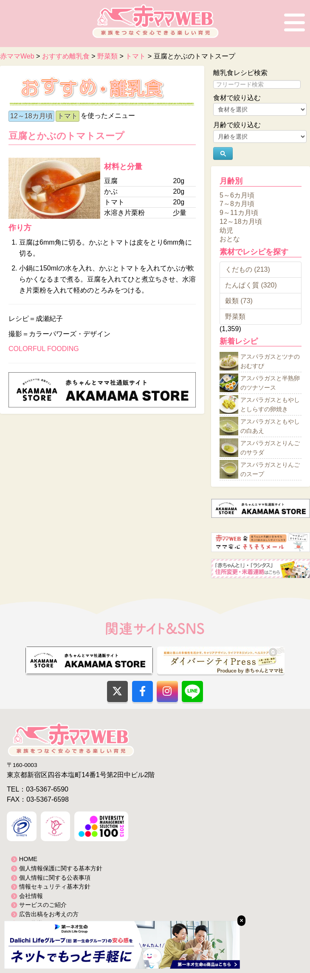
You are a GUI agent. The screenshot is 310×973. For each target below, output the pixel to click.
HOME (28, 859)
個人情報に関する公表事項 (54, 877)
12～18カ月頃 (31, 116)
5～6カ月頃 (237, 194)
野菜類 (235, 316)
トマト (67, 116)
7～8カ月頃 (237, 203)
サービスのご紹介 (43, 904)
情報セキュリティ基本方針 (54, 886)
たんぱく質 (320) (251, 285)
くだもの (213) (247, 269)
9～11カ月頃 (239, 212)
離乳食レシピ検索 (240, 72)
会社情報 (31, 895)
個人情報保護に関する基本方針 (60, 868)
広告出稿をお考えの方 (49, 914)
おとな (230, 239)
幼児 (226, 230)
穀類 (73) (239, 300)
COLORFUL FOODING (43, 348)
